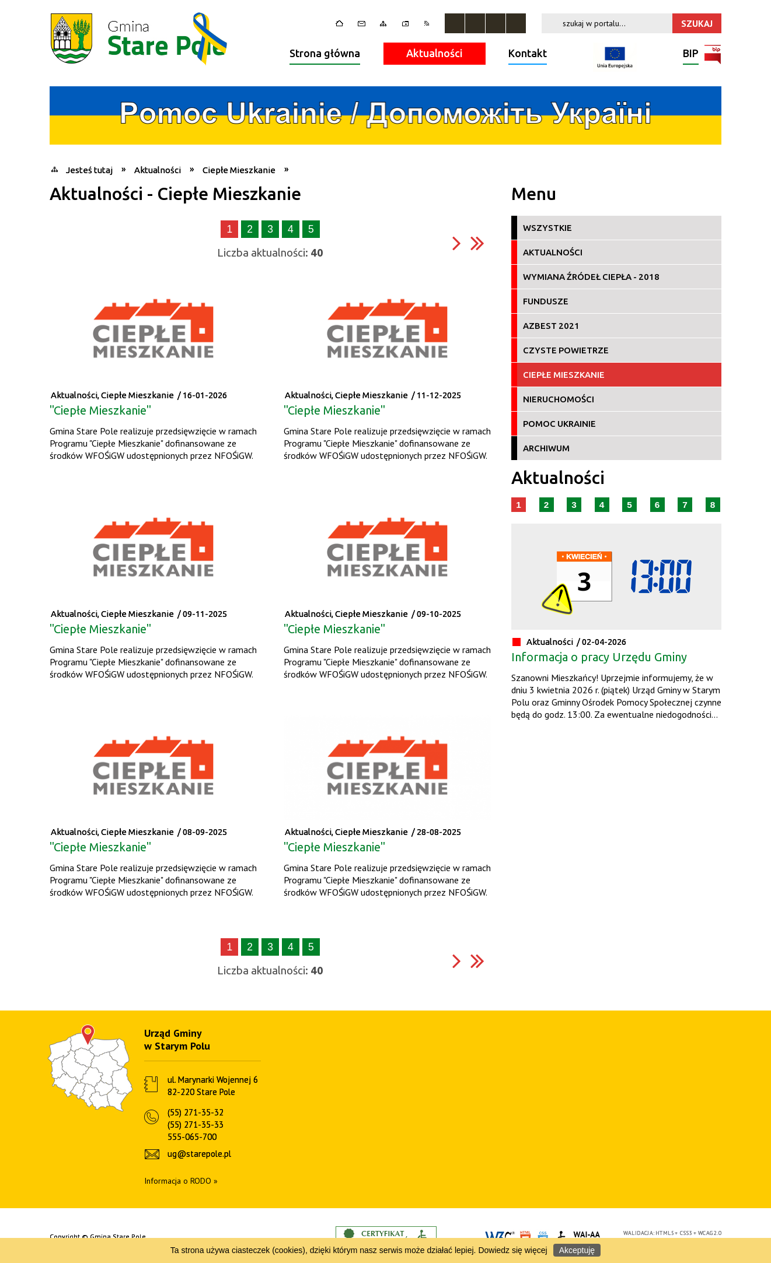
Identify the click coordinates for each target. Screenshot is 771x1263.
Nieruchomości (558, 399)
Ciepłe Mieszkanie (564, 375)
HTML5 (664, 1233)
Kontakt (527, 53)
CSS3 (686, 1233)
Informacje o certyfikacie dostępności (386, 1237)
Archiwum (546, 448)
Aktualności (434, 53)
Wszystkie (547, 228)
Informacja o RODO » (181, 1181)
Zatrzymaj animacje (455, 23)
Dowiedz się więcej (512, 1250)
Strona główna (324, 53)
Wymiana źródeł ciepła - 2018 (591, 277)
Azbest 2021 (551, 326)
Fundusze (545, 301)
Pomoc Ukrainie (559, 424)
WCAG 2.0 (709, 1233)
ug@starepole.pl (199, 1153)
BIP (691, 54)
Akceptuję (577, 1250)
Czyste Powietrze (566, 350)
